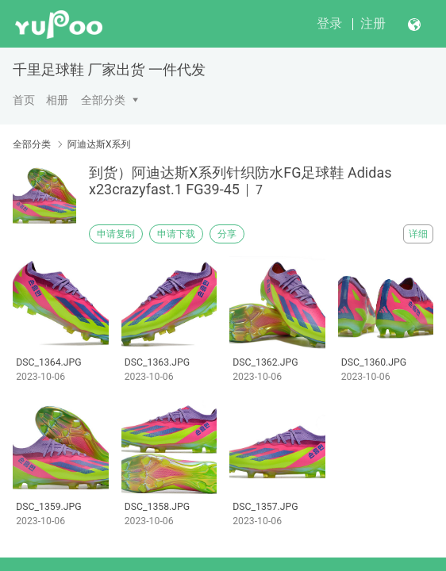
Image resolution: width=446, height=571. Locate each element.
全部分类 (103, 100)
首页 (24, 100)
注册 (373, 23)
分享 (226, 234)
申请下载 (176, 234)
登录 (329, 23)
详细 (418, 234)
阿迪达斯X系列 (99, 144)
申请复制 (116, 234)
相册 (57, 100)
